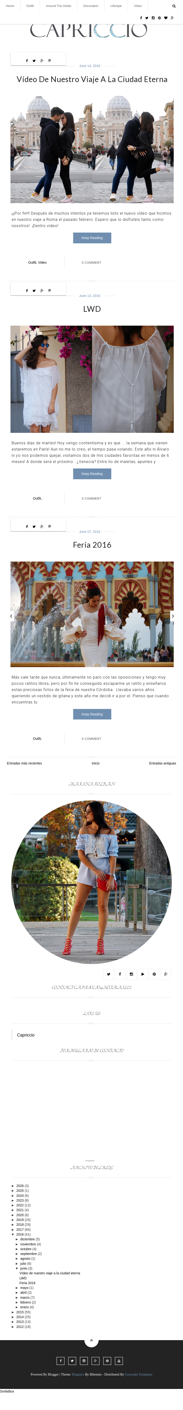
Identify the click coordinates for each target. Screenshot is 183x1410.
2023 (20, 1217)
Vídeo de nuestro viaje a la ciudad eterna (92, 79)
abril (23, 1309)
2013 (20, 1338)
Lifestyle (116, 6)
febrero (26, 1319)
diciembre (28, 1255)
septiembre (29, 1270)
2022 (20, 1221)
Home (10, 6)
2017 (20, 1246)
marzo (25, 1314)
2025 (20, 1207)
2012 (20, 1343)
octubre (26, 1265)
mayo (24, 1304)
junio (24, 1285)
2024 (20, 1212)
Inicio (96, 779)
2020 (20, 1231)
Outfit (30, 6)
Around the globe (58, 6)
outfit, (32, 264)
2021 (20, 1226)
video (42, 264)
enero (25, 1324)
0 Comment (91, 264)
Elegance (78, 1391)
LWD (92, 310)
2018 (20, 1241)
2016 (20, 1251)
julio (23, 1280)
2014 (20, 1333)
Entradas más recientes (24, 779)
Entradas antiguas (162, 779)
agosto (25, 1275)
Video (138, 6)
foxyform (90, 1177)
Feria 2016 (92, 552)
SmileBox (7, 1408)
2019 (20, 1236)
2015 (20, 1328)
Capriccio (26, 1051)
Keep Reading (92, 239)
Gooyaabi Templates (138, 1391)
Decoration (90, 6)
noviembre (28, 1260)
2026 (20, 1202)
